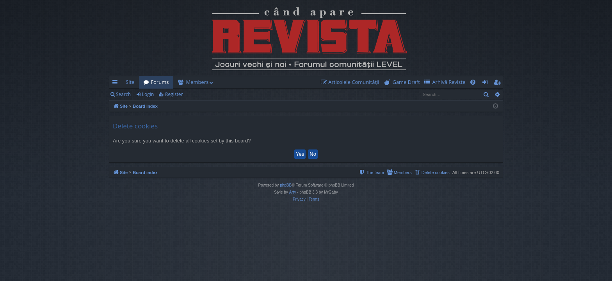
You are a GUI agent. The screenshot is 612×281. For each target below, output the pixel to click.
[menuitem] (352, 82)
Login (148, 94)
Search (123, 94)
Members (197, 81)
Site (130, 81)
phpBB (286, 185)
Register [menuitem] (499, 83)
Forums (160, 81)
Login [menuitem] (486, 83)
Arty (292, 192)
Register (174, 94)
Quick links (116, 83)
